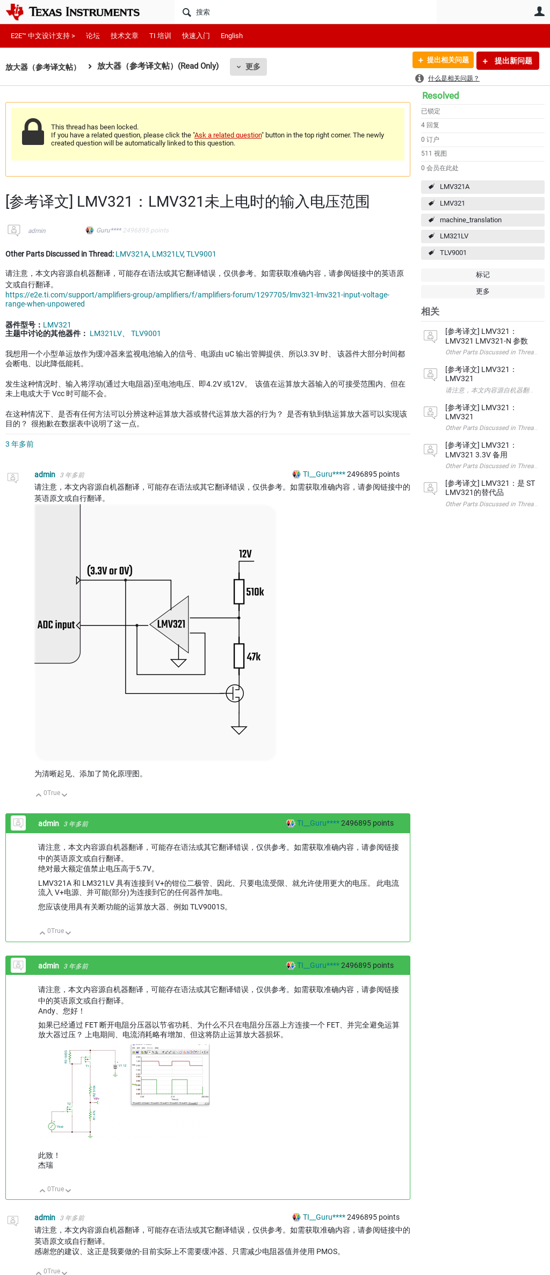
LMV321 (452, 203)
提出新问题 (512, 60)
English (232, 36)
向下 (64, 795)
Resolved (440, 95)
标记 (483, 275)
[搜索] (306, 12)
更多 (258, 66)
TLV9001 (453, 253)
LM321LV (454, 236)
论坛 (93, 36)
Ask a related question (228, 135)
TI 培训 (160, 36)
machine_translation (471, 220)
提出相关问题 (444, 60)
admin (37, 231)
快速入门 (196, 36)
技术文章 (125, 36)
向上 (39, 795)
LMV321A (454, 187)
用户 (539, 11)
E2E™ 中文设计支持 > (43, 36)
